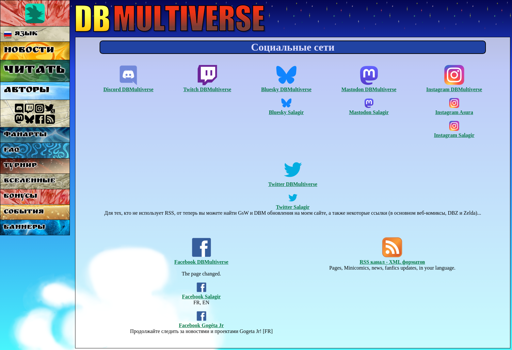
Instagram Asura (454, 109)
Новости (29, 51)
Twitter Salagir (293, 204)
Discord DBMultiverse (128, 86)
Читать (34, 70)
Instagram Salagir (454, 132)
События (24, 212)
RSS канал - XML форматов (392, 259)
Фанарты (25, 135)
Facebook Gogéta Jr (201, 322)
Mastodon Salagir (369, 109)
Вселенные (30, 181)
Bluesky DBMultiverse (286, 86)
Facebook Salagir (201, 293)
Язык (21, 34)
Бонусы (20, 196)
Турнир (20, 165)
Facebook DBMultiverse (201, 259)
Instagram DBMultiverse (454, 86)
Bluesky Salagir (286, 109)
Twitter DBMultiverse (292, 181)
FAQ (11, 150)
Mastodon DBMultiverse (368, 86)
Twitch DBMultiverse (207, 86)
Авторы (26, 90)
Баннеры (24, 227)
